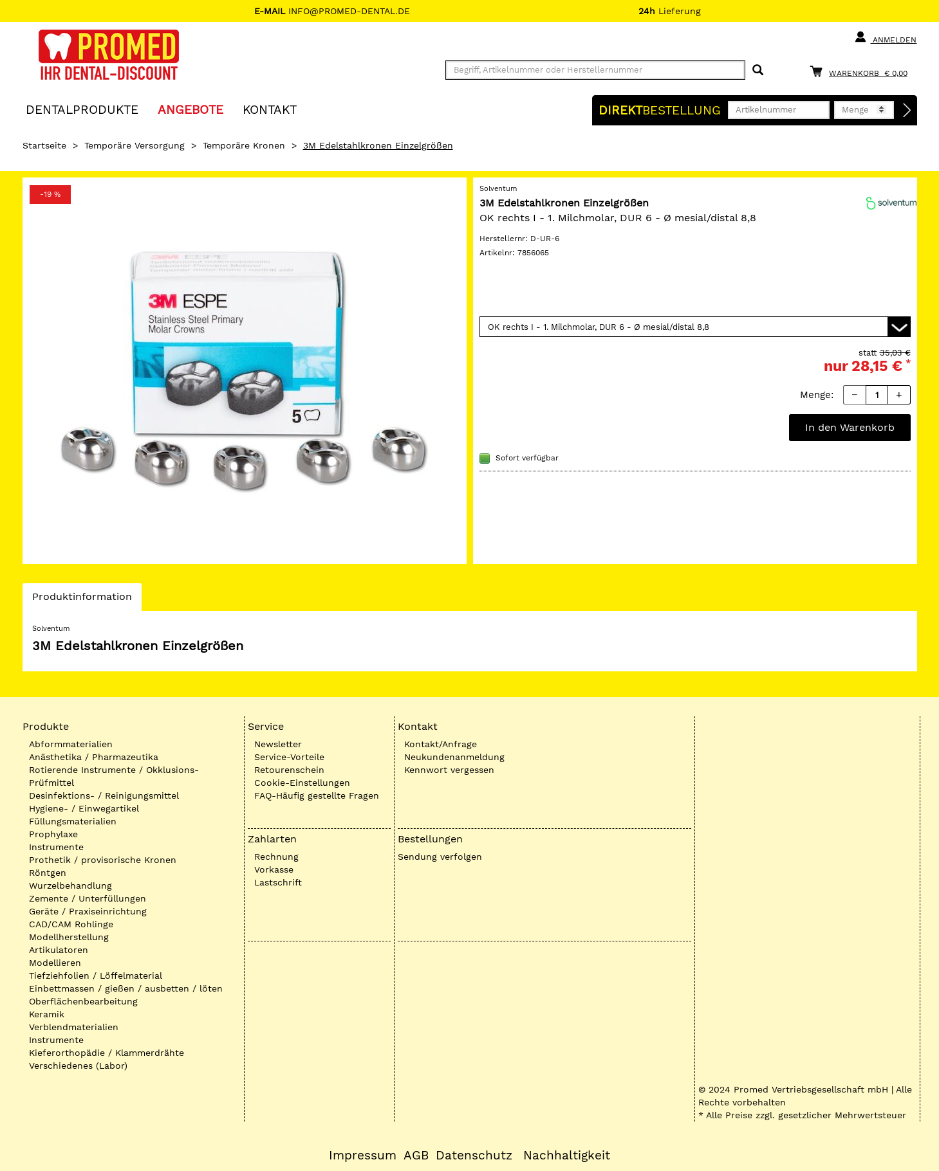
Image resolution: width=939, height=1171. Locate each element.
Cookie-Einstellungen (302, 782)
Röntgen (47, 872)
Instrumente (56, 847)
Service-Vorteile (289, 757)
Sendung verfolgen (440, 856)
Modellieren (55, 963)
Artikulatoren (58, 950)
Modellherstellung (69, 937)
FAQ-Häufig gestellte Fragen (316, 795)
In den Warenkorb (850, 427)
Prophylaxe (53, 834)
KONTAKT (270, 109)
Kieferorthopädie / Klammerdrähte (106, 1053)
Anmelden (885, 37)
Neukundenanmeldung (454, 757)
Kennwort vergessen (449, 770)
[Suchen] (757, 70)
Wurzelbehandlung (70, 885)
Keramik (46, 1014)
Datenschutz (474, 1155)
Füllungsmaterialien (72, 821)
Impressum (362, 1155)
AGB (416, 1155)
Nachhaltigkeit (566, 1155)
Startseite (44, 145)
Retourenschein (289, 770)
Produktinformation (82, 600)
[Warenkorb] (862, 71)
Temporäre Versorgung (134, 145)
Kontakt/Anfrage (440, 744)
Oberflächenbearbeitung (83, 1001)
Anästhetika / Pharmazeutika (93, 757)
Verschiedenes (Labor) (78, 1065)
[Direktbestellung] (907, 110)
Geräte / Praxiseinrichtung (88, 911)
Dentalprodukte (82, 109)
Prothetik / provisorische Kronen (102, 860)
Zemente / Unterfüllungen (87, 898)
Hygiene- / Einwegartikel (84, 808)
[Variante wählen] (695, 326)
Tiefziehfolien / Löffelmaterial (95, 975)
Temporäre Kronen (244, 145)
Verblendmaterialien (73, 1027)
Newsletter (278, 744)
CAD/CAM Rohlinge (71, 924)
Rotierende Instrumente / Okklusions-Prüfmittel (114, 776)
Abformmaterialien (71, 744)
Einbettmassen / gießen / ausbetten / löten (126, 988)
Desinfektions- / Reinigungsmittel (104, 795)
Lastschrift (278, 882)
